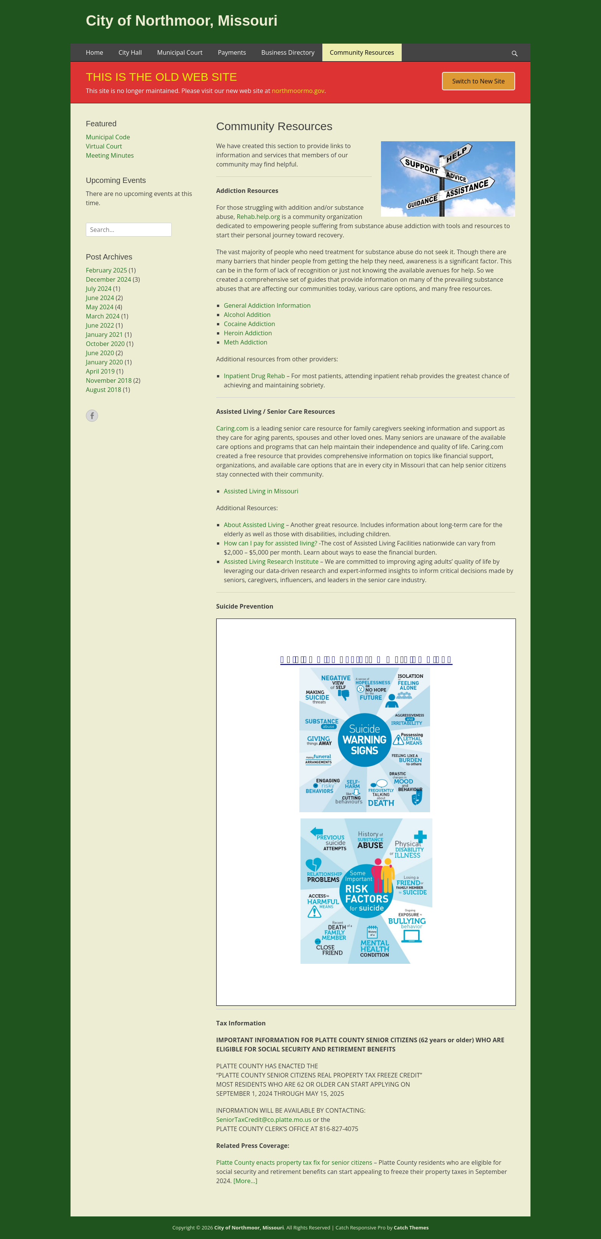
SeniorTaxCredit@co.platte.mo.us (263, 1119)
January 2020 (104, 362)
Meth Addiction (246, 342)
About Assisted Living (254, 525)
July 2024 (99, 288)
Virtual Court (104, 146)
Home (94, 52)
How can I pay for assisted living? (270, 543)
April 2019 (100, 371)
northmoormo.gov (298, 91)
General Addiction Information (267, 305)
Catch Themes (411, 1227)
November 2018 (109, 380)
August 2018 (104, 389)
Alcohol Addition (247, 314)
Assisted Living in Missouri (261, 491)
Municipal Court (179, 52)
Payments (232, 52)
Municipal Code (108, 137)
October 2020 (105, 344)
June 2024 (100, 298)
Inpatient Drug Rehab (254, 376)
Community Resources (362, 52)
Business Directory (288, 52)
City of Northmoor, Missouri (182, 21)
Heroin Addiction (248, 333)
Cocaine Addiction (249, 324)
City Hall (130, 52)
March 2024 (103, 316)
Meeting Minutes (110, 155)
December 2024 (108, 279)
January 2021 (104, 334)
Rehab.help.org (258, 216)
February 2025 (106, 270)
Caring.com (232, 428)
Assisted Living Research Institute (271, 561)
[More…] (245, 1181)
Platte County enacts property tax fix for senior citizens (294, 1162)
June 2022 (100, 325)
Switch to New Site (478, 81)
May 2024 (99, 307)
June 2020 (100, 353)
